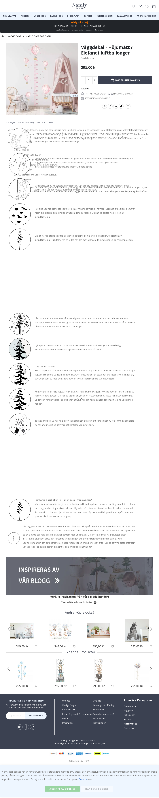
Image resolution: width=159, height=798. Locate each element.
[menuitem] (9, 16)
